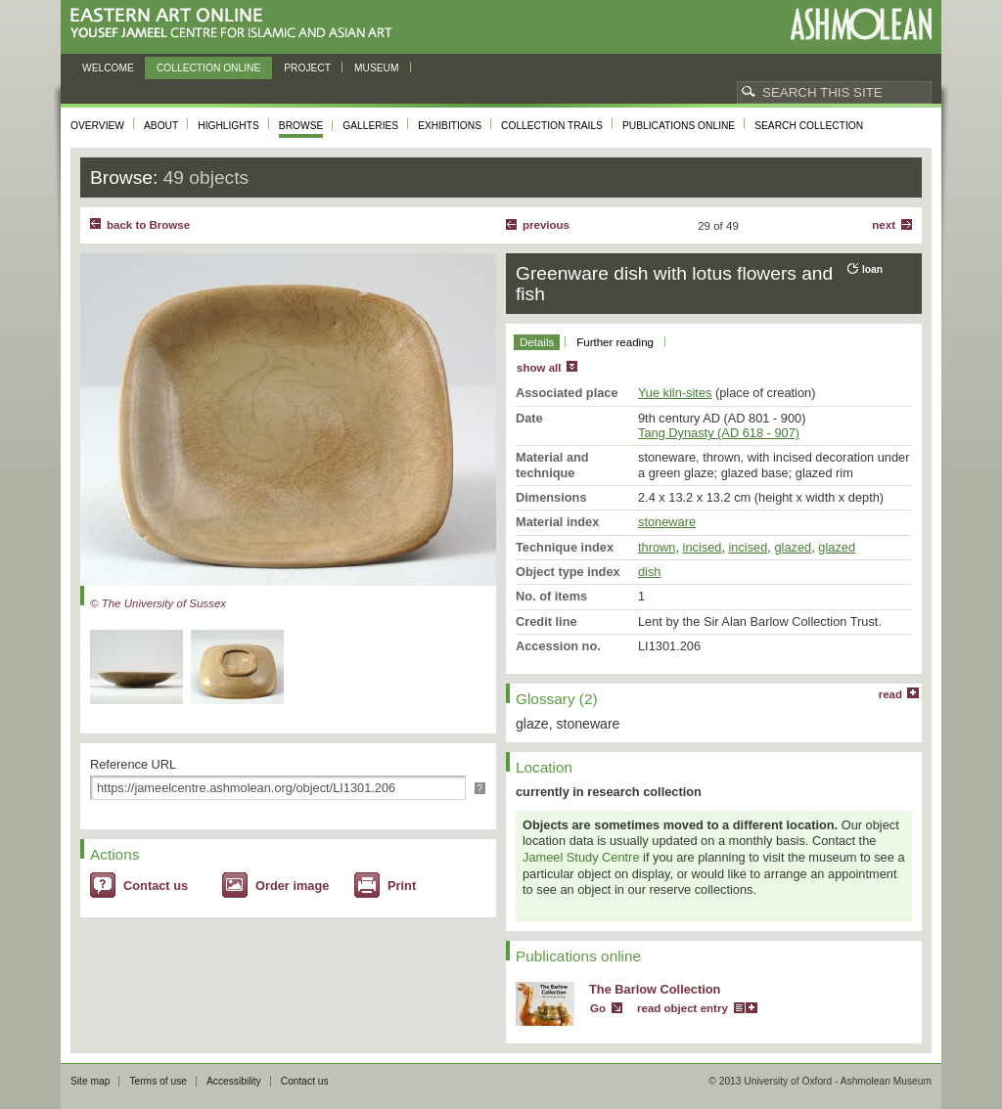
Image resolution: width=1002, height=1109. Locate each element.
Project (307, 68)
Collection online (208, 68)
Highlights (228, 125)
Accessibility (233, 1081)
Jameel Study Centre (581, 857)
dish (649, 571)
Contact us (155, 885)
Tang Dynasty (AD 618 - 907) (718, 432)
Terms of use (158, 1081)
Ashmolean (861, 24)
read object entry (682, 1008)
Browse (301, 125)
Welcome (108, 68)
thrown (656, 547)
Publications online (678, 125)
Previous (546, 225)
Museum (376, 68)
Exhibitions (449, 125)
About (161, 125)
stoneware (667, 521)
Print (401, 885)
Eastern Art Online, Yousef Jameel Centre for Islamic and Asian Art (236, 24)
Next (883, 225)
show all (539, 368)
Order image (292, 885)
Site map (90, 1081)
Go (598, 1008)
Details (537, 342)
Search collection (808, 125)
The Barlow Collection (654, 989)
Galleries (370, 125)
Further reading (615, 342)
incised (702, 547)
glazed (792, 547)
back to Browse (148, 225)
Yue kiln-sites (674, 392)
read (890, 694)
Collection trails (552, 125)
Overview (97, 125)
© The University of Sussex (158, 603)
